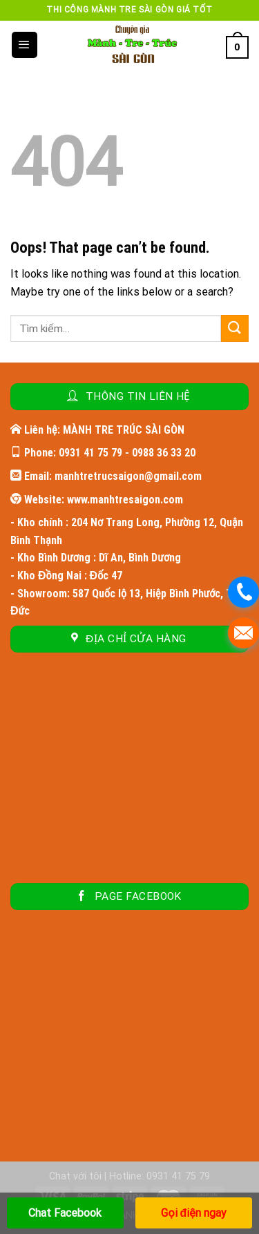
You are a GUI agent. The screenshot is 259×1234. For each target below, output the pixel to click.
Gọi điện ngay (193, 1212)
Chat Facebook (65, 1212)
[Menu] (25, 45)
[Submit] (235, 328)
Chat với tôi (75, 1176)
